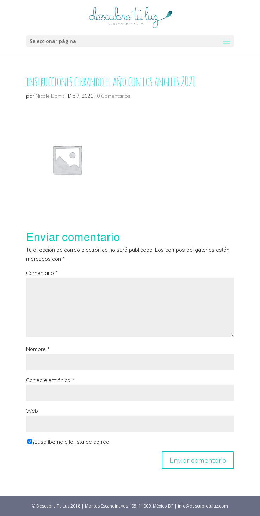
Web (32, 410)
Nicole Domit (50, 96)
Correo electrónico (50, 380)
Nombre (38, 349)
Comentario (42, 273)
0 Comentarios (113, 96)
